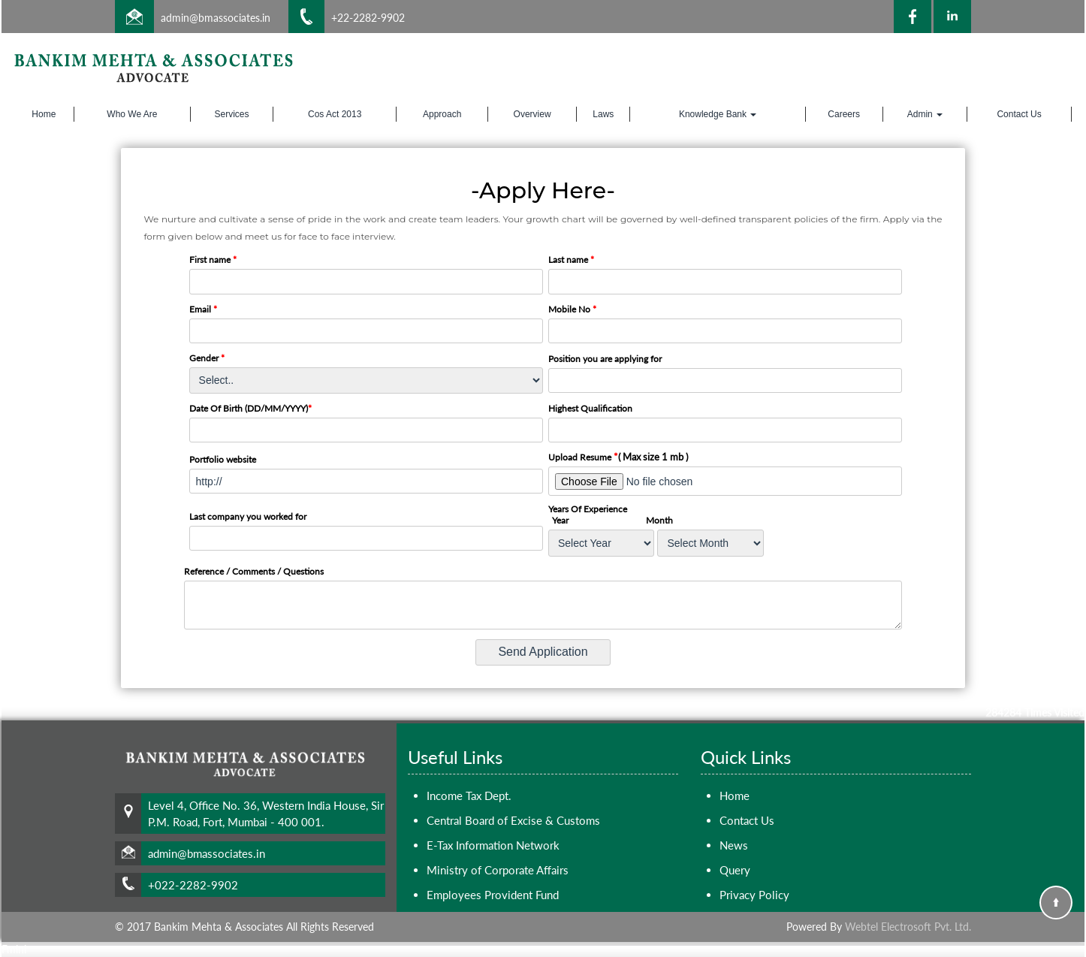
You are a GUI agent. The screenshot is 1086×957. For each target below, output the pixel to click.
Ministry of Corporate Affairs (498, 870)
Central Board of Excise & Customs (513, 820)
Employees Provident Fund (493, 894)
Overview (532, 114)
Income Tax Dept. (469, 795)
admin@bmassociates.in (215, 17)
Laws (603, 114)
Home (44, 114)
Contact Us (1019, 114)
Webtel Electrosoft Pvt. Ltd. (908, 926)
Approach (442, 114)
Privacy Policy (754, 894)
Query (734, 870)
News (733, 845)
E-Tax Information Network (493, 845)
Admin (925, 114)
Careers (844, 114)
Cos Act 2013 (334, 114)
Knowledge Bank (717, 114)
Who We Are (132, 114)
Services (231, 114)
